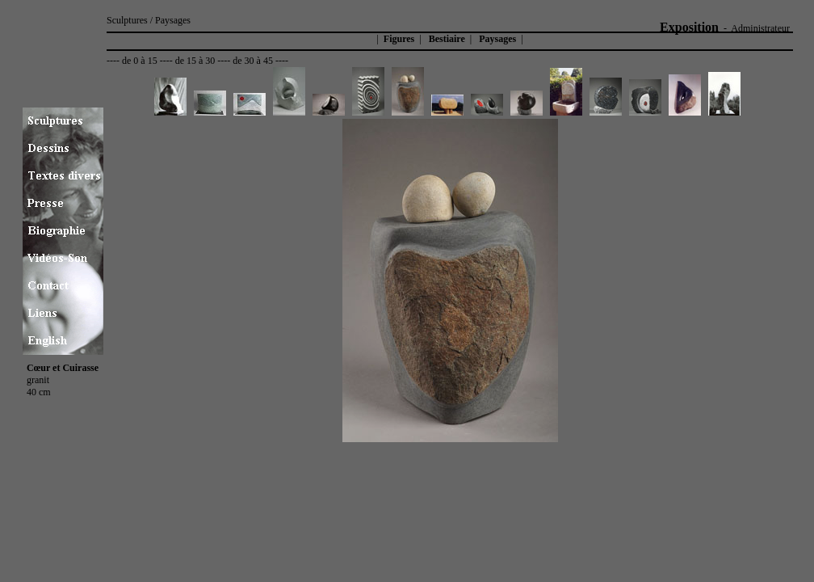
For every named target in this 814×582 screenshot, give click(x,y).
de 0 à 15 (139, 60)
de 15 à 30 (195, 60)
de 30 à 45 (253, 60)
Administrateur (760, 28)
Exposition (689, 27)
